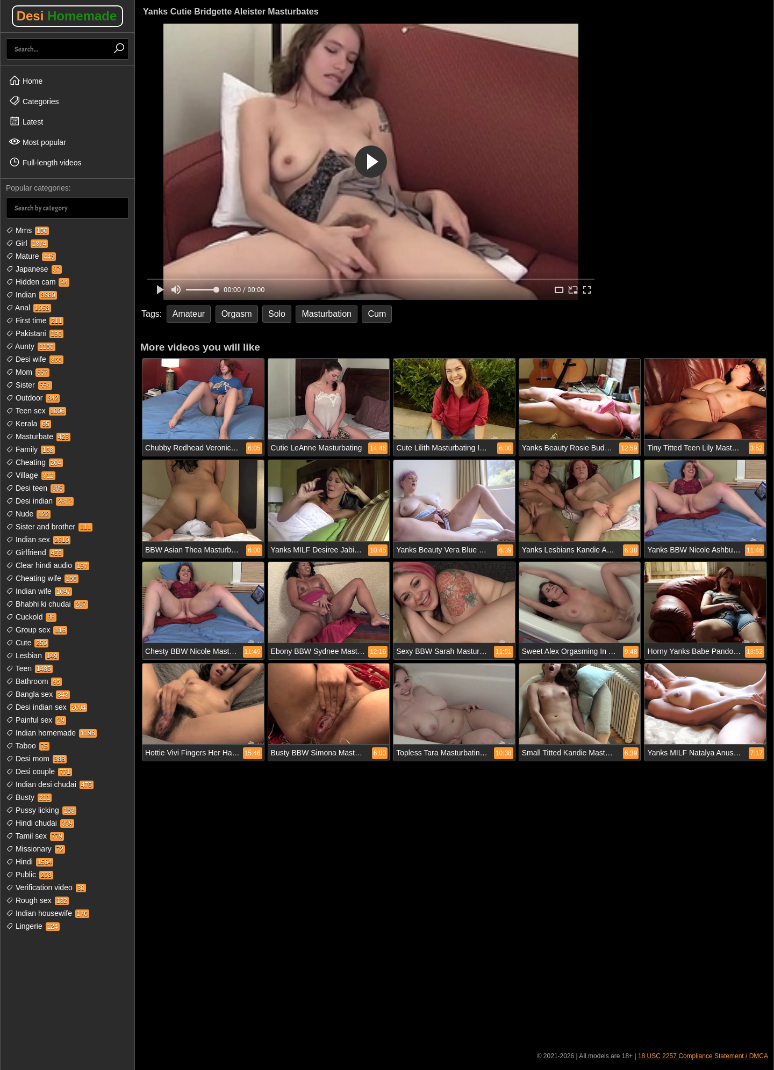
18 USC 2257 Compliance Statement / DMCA (703, 1056)
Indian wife (39, 591)
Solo (276, 313)
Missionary (35, 849)
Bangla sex (38, 694)
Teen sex (36, 410)
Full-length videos (45, 162)
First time (34, 320)
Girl (27, 243)
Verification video (46, 887)
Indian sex (38, 539)
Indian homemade (51, 733)
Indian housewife (47, 913)
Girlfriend (34, 552)
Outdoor (33, 398)
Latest (26, 121)
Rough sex (37, 900)
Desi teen (35, 488)
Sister (29, 385)
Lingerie (33, 926)
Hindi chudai (40, 823)
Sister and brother (49, 526)
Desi (67, 16)
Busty (29, 797)
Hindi (29, 861)
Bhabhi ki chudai (47, 604)
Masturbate (38, 436)
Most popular (37, 142)
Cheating (34, 462)
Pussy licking (41, 810)
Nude (28, 513)
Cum (377, 313)
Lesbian (32, 655)
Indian (31, 294)
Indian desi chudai (50, 784)
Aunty (30, 346)
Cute (27, 642)
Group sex (36, 629)
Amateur (189, 313)
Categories (34, 101)
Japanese (34, 269)
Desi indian (40, 501)
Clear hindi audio (47, 565)
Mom (27, 372)
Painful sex (36, 720)
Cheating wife (42, 578)
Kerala (28, 423)
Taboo (27, 745)
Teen (29, 668)
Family (30, 449)
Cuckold (31, 617)
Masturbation (327, 313)
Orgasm (236, 313)
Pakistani (34, 333)
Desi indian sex (46, 707)
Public (29, 874)
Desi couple (39, 771)
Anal (28, 307)
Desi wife (34, 359)
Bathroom (34, 681)
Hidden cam (37, 282)
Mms (27, 230)
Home (25, 80)
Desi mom (36, 758)
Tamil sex (35, 836)
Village (30, 475)
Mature (31, 256)
